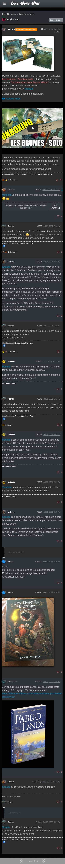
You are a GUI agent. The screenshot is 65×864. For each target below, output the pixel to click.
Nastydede (12, 674)
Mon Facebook (4, 238)
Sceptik (11, 774)
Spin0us (11, 182)
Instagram (31, 167)
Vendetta (11, 22)
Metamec (11, 354)
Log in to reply (55, 12)
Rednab (11, 219)
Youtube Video (11, 91)
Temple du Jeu (13, 12)
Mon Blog (6, 167)
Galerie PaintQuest (44, 167)
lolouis (10, 554)
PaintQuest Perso (9, 376)
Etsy (31, 236)
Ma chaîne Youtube (18, 167)
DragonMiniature (21, 236)
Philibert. (29, 81)
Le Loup (11, 254)
